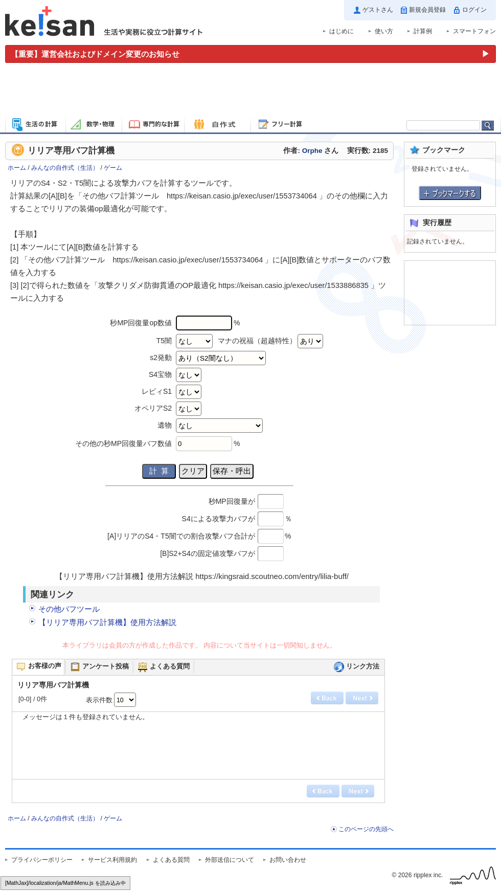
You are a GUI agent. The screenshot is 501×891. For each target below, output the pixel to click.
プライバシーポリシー (42, 859)
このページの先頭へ (366, 829)
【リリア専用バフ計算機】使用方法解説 (107, 622)
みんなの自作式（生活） (65, 167)
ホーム (17, 167)
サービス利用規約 (112, 859)
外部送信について (229, 859)
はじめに (341, 31)
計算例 (423, 31)
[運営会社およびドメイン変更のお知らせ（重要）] (250, 54)
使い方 (384, 31)
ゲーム (113, 167)
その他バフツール (69, 609)
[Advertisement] (250, 91)
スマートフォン (474, 31)
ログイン (474, 9)
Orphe (312, 150)
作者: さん (310, 150)
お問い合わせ (287, 859)
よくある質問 (171, 859)
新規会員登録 (427, 9)
